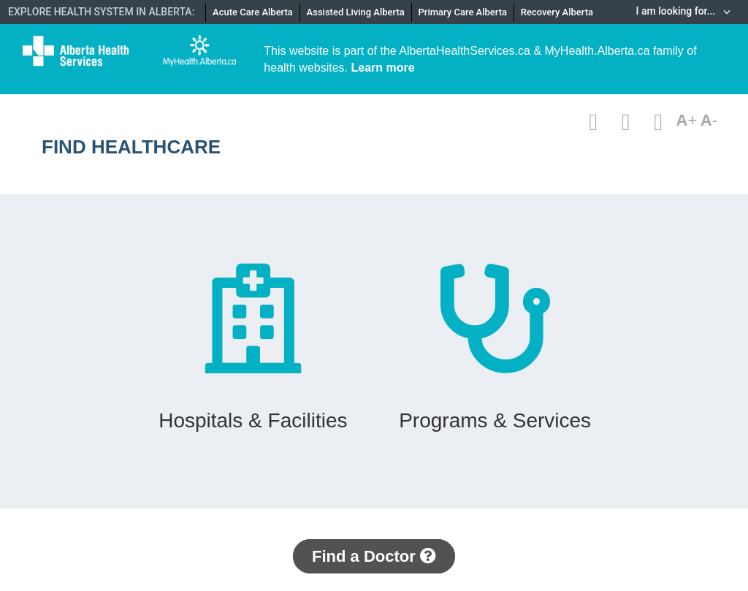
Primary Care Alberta (463, 12)
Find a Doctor (374, 556)
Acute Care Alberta (253, 12)
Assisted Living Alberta (356, 12)
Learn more (383, 67)
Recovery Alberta (557, 12)
